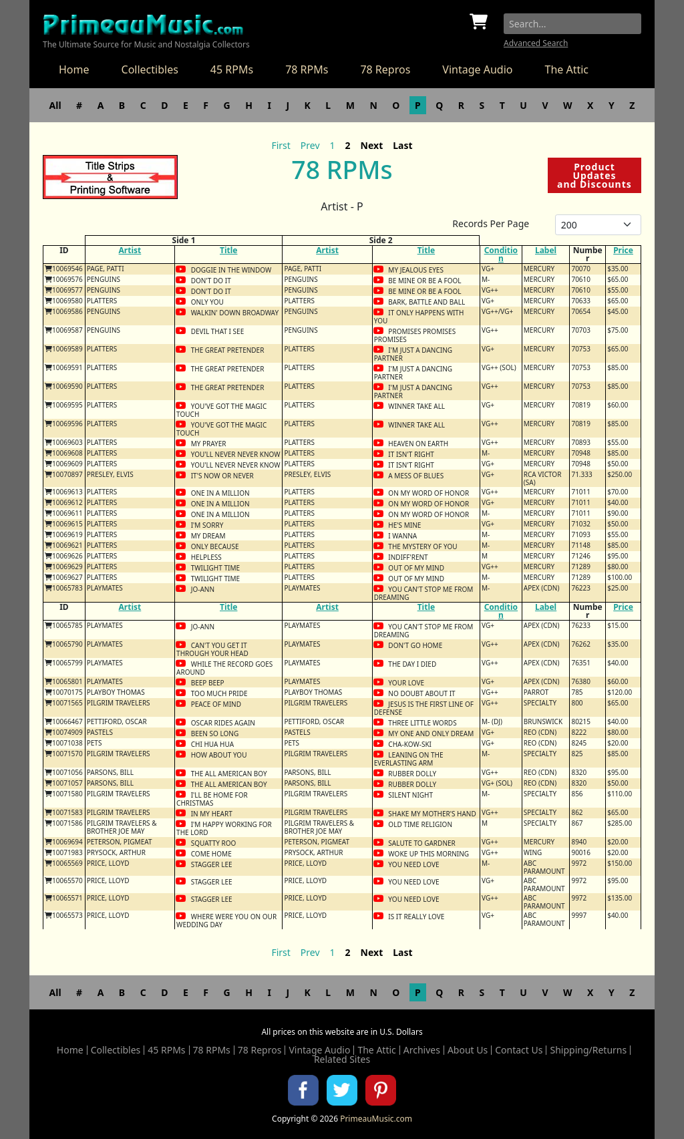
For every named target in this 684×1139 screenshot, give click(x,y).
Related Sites (342, 1059)
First (280, 145)
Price (623, 250)
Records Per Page (490, 223)
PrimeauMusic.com (376, 1118)
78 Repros (385, 69)
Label (545, 250)
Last (402, 145)
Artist (130, 250)
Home (74, 69)
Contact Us (518, 1050)
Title (228, 250)
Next (372, 145)
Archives (421, 1050)
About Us (468, 1050)
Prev (310, 145)
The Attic (566, 69)
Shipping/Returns (588, 1050)
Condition (501, 254)
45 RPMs (231, 69)
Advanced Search (536, 43)
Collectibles (150, 69)
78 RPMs (306, 69)
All (55, 105)
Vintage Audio (477, 69)
